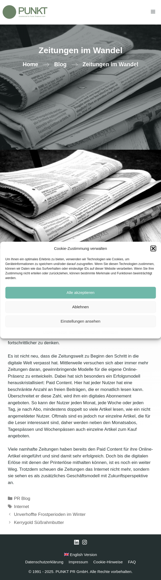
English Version (80, 554)
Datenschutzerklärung (84, 332)
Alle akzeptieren (80, 292)
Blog (60, 64)
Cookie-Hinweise (54, 332)
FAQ (132, 562)
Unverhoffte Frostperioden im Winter (50, 514)
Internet (21, 506)
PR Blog (22, 498)
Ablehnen (80, 307)
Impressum (110, 332)
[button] (153, 248)
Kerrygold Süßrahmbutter (39, 522)
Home (30, 64)
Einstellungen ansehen (81, 321)
